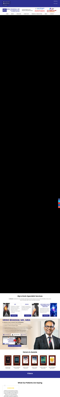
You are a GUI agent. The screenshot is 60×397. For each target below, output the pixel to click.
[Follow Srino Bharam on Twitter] (59, 201)
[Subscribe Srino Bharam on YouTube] (59, 203)
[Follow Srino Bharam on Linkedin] (59, 205)
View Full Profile (16, 332)
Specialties (19, 10)
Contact (52, 10)
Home (7, 10)
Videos (30, 371)
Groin (26, 301)
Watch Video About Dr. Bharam (14, 343)
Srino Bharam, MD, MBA (16, 317)
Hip (15, 301)
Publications (7, 332)
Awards (24, 332)
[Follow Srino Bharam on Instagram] (59, 207)
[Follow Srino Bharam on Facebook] (59, 199)
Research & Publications (37, 10)
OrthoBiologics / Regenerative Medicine (45, 303)
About (12, 10)
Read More (14, 312)
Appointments (15, 1)
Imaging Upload (7, 1)
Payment (21, 1)
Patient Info (26, 10)
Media (46, 10)
